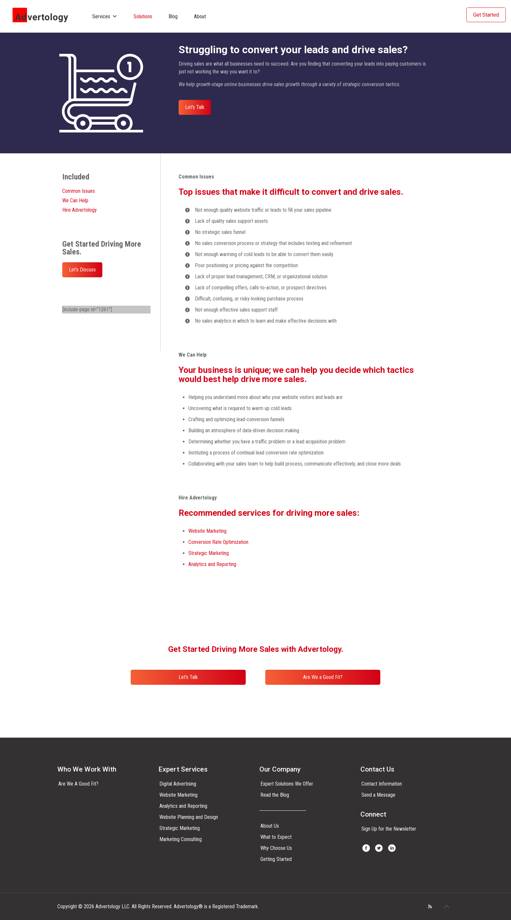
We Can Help (75, 200)
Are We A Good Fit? (78, 784)
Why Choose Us (276, 848)
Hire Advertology (79, 210)
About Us (269, 826)
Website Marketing (207, 531)
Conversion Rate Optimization (218, 542)
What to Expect (276, 837)
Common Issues (78, 191)
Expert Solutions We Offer (286, 784)
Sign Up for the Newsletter (388, 829)
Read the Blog (274, 795)
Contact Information (381, 784)
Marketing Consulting (180, 839)
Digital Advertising (177, 784)
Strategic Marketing (208, 553)
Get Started (486, 15)
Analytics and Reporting (212, 564)
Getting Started (276, 859)
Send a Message (378, 795)
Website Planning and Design (188, 817)
